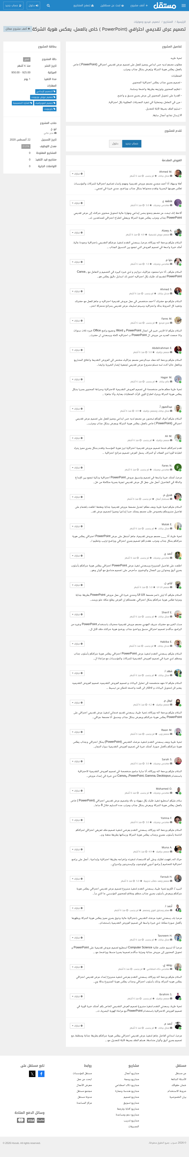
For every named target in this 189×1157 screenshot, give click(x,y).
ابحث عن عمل (84, 1086)
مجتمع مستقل (84, 1098)
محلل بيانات (163, 183)
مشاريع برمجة (131, 1086)
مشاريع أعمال (131, 1080)
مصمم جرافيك (162, 359)
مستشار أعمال (162, 506)
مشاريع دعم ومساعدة (127, 1121)
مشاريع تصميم (131, 1104)
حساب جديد (131, 150)
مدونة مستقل (85, 1104)
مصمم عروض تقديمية (159, 242)
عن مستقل (180, 1080)
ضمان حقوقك (178, 1092)
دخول (115, 150)
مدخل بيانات (163, 301)
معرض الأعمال (84, 1092)
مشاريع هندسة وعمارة (127, 1098)
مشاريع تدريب (131, 1127)
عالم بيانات (164, 389)
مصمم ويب (164, 741)
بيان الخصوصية (177, 1104)
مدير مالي (49, 140)
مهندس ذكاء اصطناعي (158, 976)
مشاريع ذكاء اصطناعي (127, 1092)
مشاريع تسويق (131, 1110)
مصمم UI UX (163, 594)
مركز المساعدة (84, 1110)
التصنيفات (133, 1133)
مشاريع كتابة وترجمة (128, 1115)
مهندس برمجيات (161, 212)
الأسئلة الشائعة (178, 1086)
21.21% (26, 153)
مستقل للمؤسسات (82, 1080)
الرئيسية (181, 21)
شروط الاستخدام (177, 1098)
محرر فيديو (164, 330)
